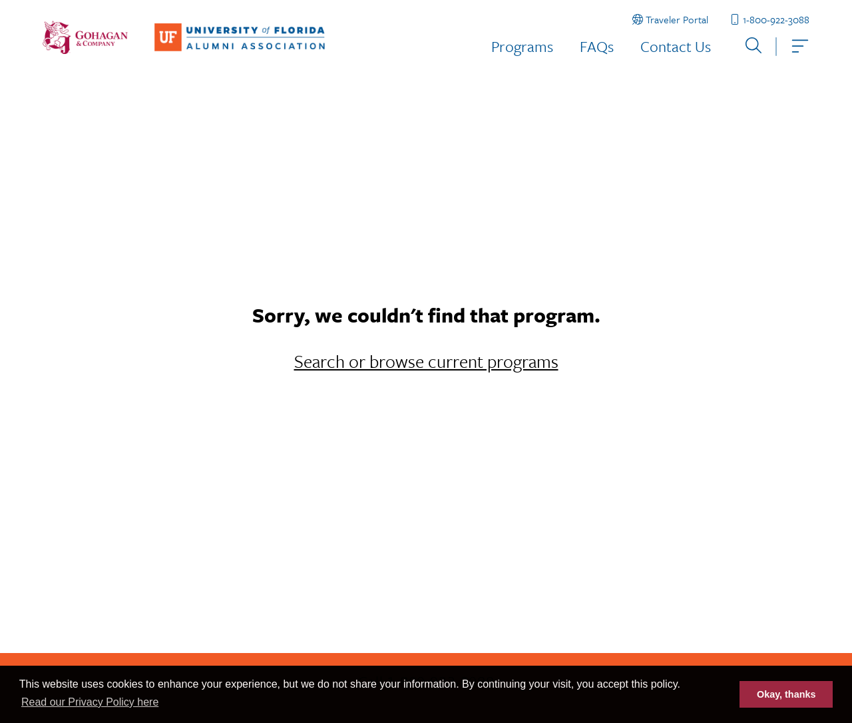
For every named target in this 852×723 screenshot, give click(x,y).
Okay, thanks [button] (786, 694)
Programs (522, 46)
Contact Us (675, 46)
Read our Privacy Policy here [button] (89, 702)
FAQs (597, 46)
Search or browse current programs (426, 361)
